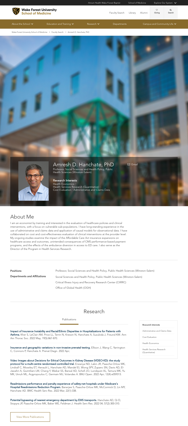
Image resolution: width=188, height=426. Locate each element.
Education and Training (59, 23)
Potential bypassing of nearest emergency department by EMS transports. (54, 400)
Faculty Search (116, 12)
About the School (21, 23)
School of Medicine (137, 2)
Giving (157, 11)
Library (132, 12)
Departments (120, 23)
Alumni (144, 12)
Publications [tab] (69, 319)
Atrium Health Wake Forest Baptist (104, 2)
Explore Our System (163, 2)
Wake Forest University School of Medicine (29, 32)
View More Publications (30, 417)
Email (134, 164)
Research (91, 23)
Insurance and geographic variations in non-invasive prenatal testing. (50, 347)
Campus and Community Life (158, 23)
